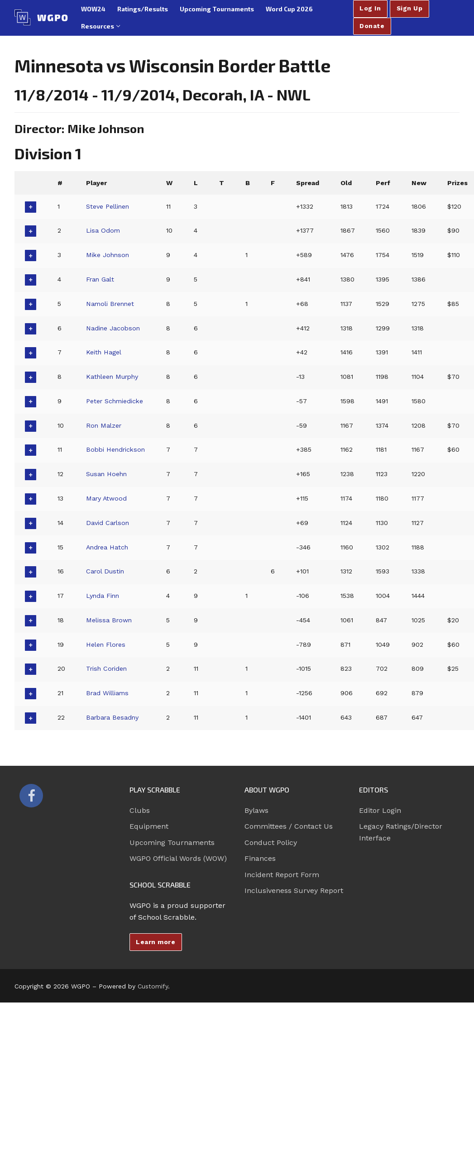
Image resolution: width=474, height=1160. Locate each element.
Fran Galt (100, 279)
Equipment (148, 826)
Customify (153, 986)
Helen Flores (106, 644)
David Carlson (108, 522)
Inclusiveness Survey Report (293, 890)
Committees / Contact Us (288, 826)
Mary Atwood (107, 498)
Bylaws (256, 810)
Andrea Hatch (108, 547)
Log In (370, 8)
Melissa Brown (109, 620)
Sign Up (410, 8)
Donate (371, 25)
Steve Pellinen (108, 206)
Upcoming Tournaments (172, 842)
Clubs (139, 810)
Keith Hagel (104, 352)
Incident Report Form (281, 874)
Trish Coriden (107, 668)
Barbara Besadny (113, 717)
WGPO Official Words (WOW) (178, 858)
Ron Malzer (104, 425)
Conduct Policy (270, 842)
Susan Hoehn (107, 473)
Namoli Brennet (111, 303)
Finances (260, 858)
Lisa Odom (103, 230)
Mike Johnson (108, 254)
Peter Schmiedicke (115, 401)
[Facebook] (31, 795)
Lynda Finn (103, 595)
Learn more (155, 941)
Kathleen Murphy (113, 376)
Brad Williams (107, 693)
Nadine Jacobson (113, 328)
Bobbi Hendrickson (117, 449)
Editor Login (380, 810)
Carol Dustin (105, 571)
